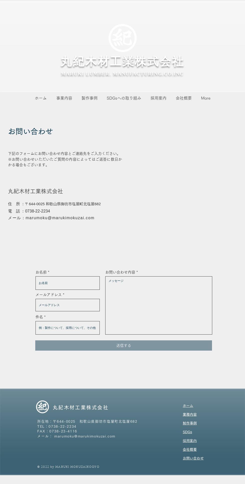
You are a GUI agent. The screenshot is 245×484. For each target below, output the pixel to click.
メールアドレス (49, 295)
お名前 (41, 272)
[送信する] (123, 345)
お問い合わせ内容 (120, 272)
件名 (39, 317)
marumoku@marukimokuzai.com (60, 218)
